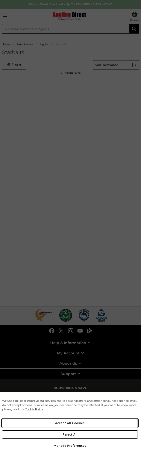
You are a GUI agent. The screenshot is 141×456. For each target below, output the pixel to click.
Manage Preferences (70, 446)
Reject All (69, 434)
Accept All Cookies (70, 423)
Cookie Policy (34, 409)
